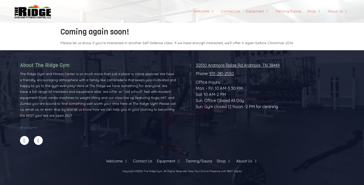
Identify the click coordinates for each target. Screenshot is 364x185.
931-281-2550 (221, 73)
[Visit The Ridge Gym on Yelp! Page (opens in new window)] (38, 140)
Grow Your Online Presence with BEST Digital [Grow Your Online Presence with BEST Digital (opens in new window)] (215, 171)
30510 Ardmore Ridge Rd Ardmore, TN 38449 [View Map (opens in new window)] (238, 65)
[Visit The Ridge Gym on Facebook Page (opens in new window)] (24, 140)
